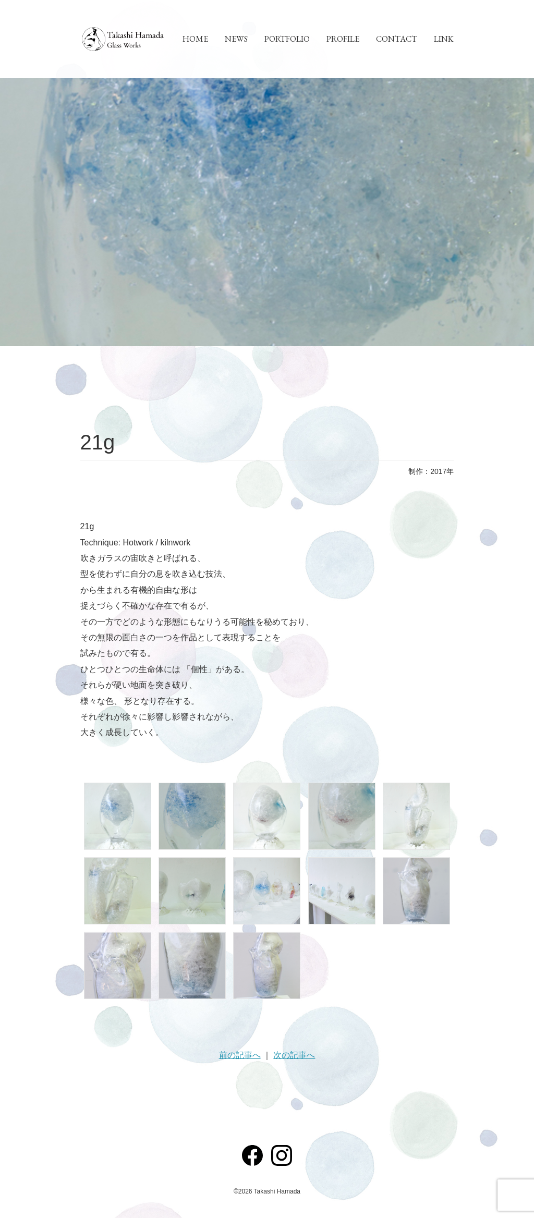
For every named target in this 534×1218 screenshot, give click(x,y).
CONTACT (396, 38)
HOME (195, 38)
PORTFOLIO (287, 38)
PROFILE (342, 38)
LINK (444, 38)
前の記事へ (240, 1055)
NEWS (236, 38)
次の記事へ (294, 1055)
